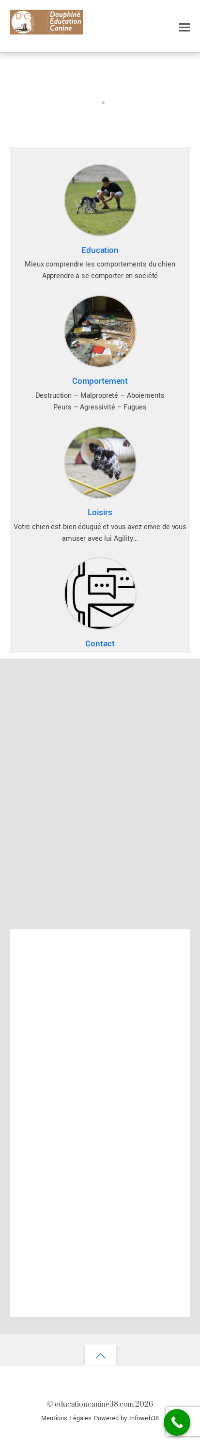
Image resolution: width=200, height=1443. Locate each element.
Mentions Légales (66, 1418)
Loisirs (100, 512)
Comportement (100, 381)
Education (100, 250)
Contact (99, 644)
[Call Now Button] (177, 1422)
